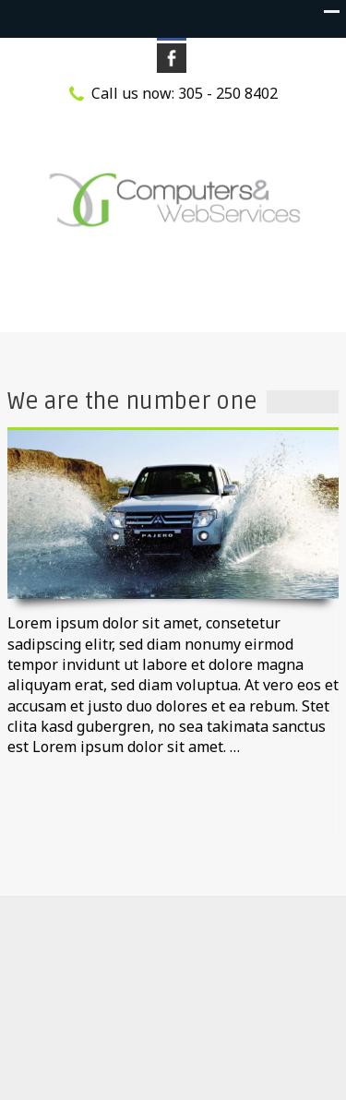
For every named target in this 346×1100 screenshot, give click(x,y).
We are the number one (132, 401)
